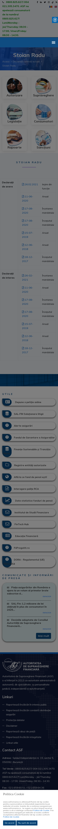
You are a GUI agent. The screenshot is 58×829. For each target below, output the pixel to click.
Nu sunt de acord (27, 822)
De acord (9, 822)
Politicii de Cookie (41, 810)
